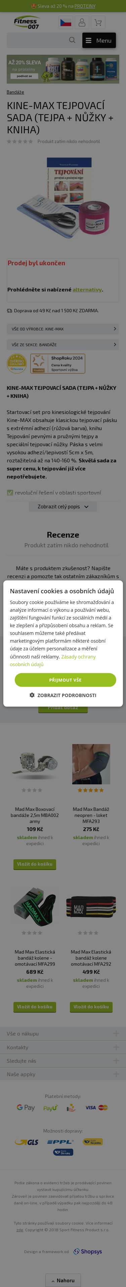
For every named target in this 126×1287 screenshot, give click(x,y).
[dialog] (63, 643)
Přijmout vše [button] (65, 680)
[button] (63, 695)
